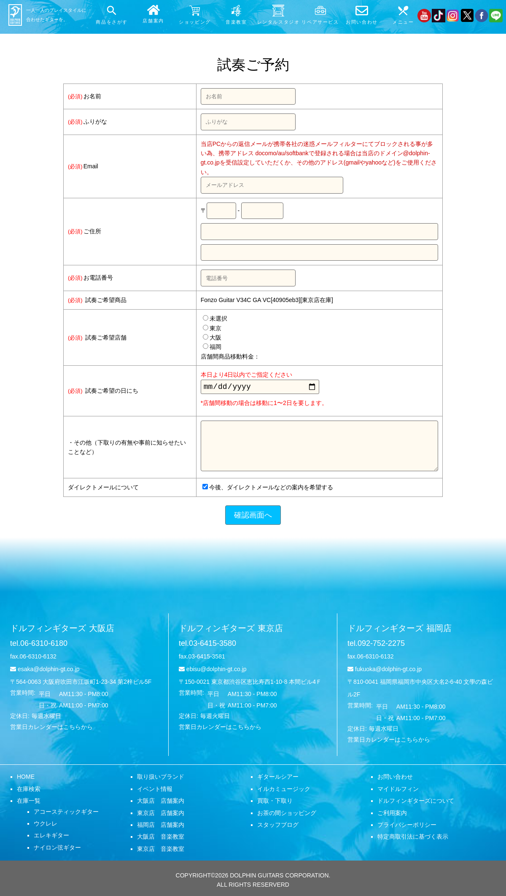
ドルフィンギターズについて (415, 802)
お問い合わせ (395, 778)
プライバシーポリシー (406, 826)
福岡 (212, 346)
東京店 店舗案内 (160, 814)
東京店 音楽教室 (160, 850)
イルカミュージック (283, 790)
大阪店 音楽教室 (160, 838)
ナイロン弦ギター (57, 849)
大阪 (212, 337)
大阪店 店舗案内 (160, 802)
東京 (212, 328)
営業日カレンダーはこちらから (51, 728)
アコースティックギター (66, 813)
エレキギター (51, 837)
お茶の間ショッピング (286, 814)
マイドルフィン (398, 790)
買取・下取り (275, 802)
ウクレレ (45, 825)
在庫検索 (28, 790)
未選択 (215, 318)
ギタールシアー (278, 778)
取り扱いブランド (160, 778)
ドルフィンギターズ (62, 629)
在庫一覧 (28, 802)
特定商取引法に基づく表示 (412, 838)
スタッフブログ (278, 826)
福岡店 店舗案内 (160, 826)
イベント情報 (154, 790)
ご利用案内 (392, 814)
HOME (26, 778)
